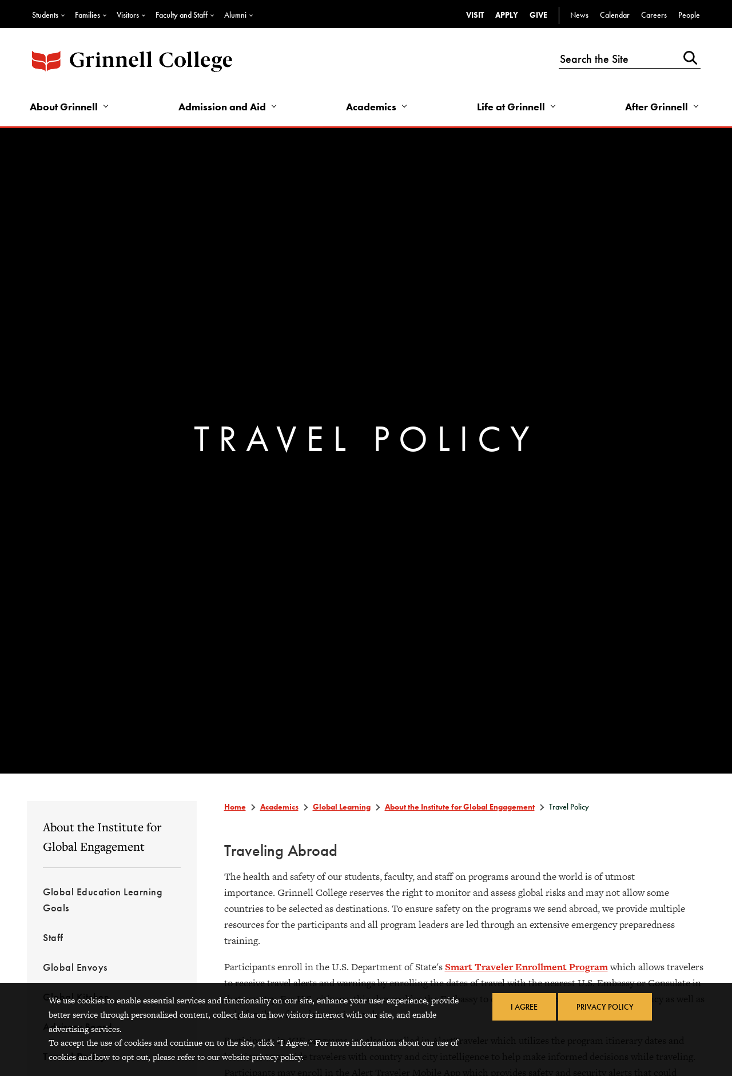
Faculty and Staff (182, 15)
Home (235, 807)
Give (538, 15)
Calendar (615, 15)
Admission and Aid (222, 106)
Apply (506, 15)
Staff (53, 937)
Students (45, 15)
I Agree (524, 1007)
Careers (654, 15)
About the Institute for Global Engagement (102, 836)
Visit (475, 15)
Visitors (128, 15)
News (579, 15)
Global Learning (342, 807)
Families (87, 15)
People (689, 15)
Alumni (235, 15)
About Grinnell (64, 106)
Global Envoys (75, 967)
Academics (371, 106)
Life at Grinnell (511, 106)
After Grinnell (656, 106)
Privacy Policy (605, 1007)
